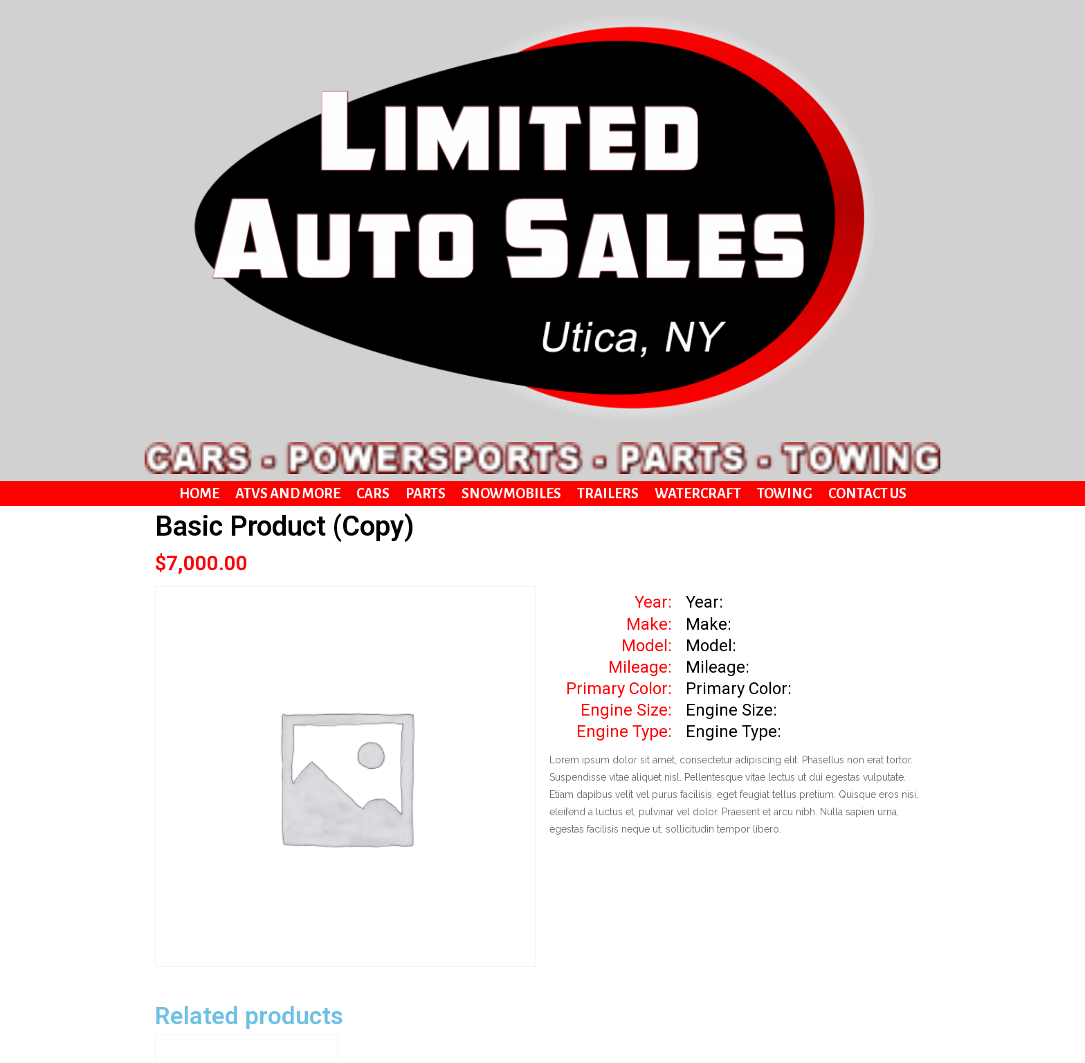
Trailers (608, 151)
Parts (425, 151)
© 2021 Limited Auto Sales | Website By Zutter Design (542, 1035)
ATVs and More (287, 151)
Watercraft (698, 151)
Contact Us (867, 151)
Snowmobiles (511, 151)
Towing (784, 151)
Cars (373, 151)
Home (199, 151)
